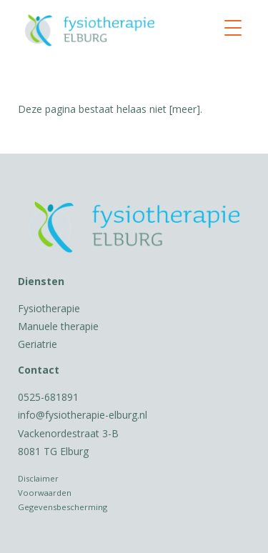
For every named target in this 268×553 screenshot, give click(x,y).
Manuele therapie (58, 326)
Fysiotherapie (49, 308)
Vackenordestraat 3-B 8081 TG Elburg (68, 442)
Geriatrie (37, 344)
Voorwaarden (44, 492)
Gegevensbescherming (62, 507)
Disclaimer (38, 478)
